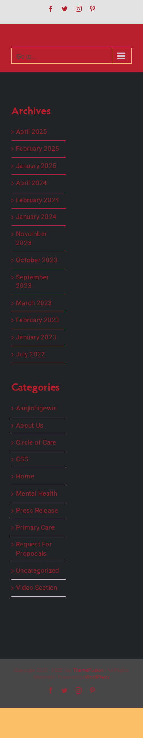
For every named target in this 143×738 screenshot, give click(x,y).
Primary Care (35, 527)
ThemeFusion (88, 670)
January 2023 (36, 337)
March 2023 (34, 303)
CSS (22, 459)
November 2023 (31, 239)
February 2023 (37, 320)
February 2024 (37, 200)
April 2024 (31, 183)
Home (25, 476)
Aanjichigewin (36, 408)
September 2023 (32, 282)
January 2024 (36, 217)
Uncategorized (37, 570)
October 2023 (37, 260)
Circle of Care (36, 442)
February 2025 (37, 149)
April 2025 (31, 131)
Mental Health (36, 493)
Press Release (37, 510)
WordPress (97, 677)
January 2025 (36, 166)
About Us (29, 425)
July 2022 (30, 354)
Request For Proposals (34, 549)
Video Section (36, 587)
